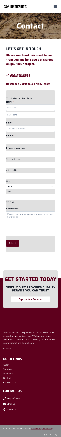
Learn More (28, 343)
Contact (7, 378)
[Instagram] (55, 435)
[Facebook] (45, 435)
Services (7, 369)
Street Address (13, 159)
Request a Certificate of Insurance (28, 83)
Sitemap (7, 348)
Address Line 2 (13, 170)
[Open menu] (55, 6)
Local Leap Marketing (42, 428)
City (8, 181)
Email (9, 123)
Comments (12, 208)
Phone (10, 135)
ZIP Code (10, 202)
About (6, 365)
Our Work (8, 373)
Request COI (9, 382)
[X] (50, 435)
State (8, 191)
